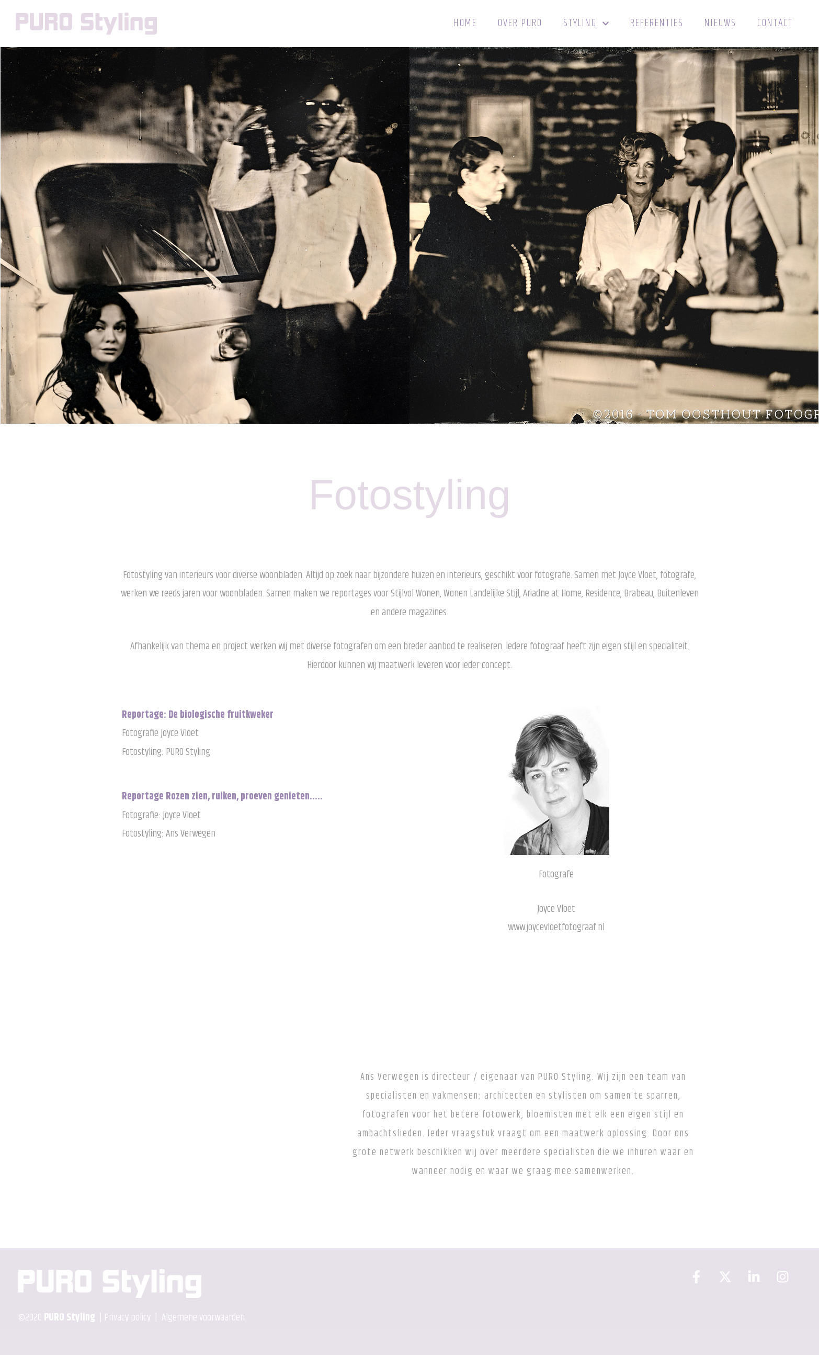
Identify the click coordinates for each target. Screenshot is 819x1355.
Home (465, 23)
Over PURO (520, 23)
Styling (586, 23)
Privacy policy (127, 1317)
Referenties (657, 23)
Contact (775, 23)
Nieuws (720, 23)
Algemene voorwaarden (202, 1317)
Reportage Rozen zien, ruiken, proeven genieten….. (222, 796)
